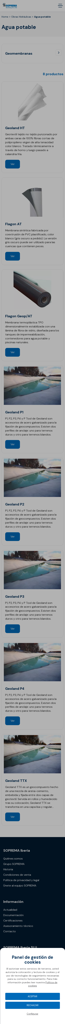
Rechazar (32, 1005)
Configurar (32, 1013)
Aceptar (32, 996)
